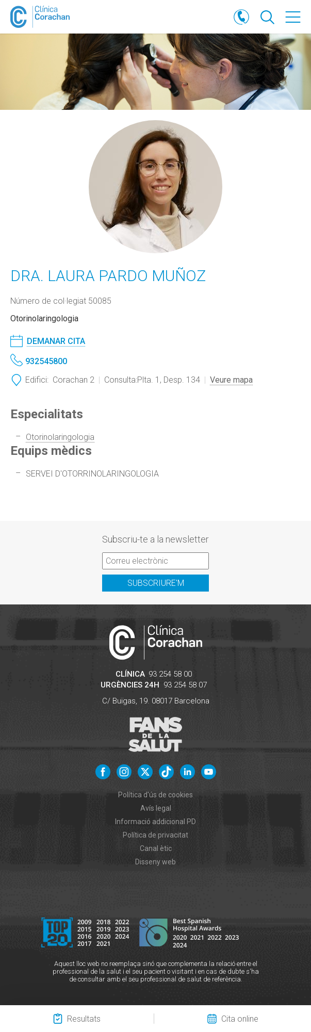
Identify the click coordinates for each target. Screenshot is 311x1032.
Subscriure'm (155, 583)
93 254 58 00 (170, 674)
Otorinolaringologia (60, 437)
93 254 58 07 (185, 685)
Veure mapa (231, 380)
